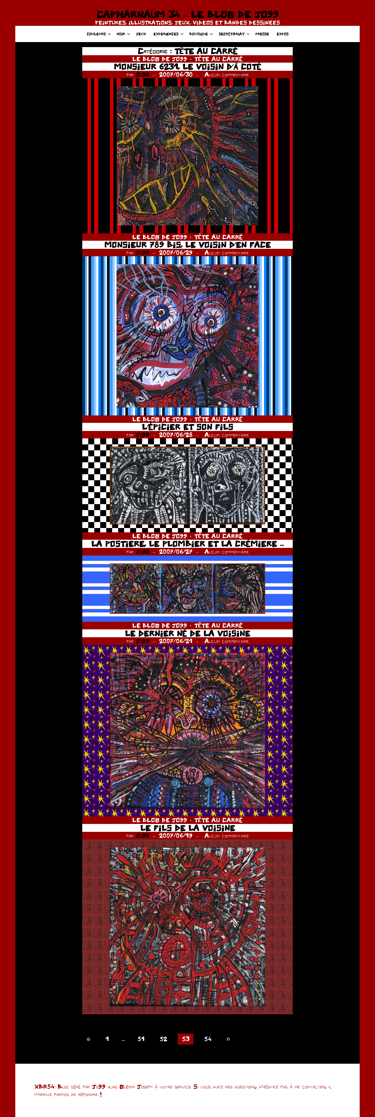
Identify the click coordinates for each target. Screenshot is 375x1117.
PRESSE (262, 34)
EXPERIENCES (169, 34)
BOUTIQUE (201, 34)
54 (207, 1039)
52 (163, 1039)
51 (141, 1039)
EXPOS (282, 34)
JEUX (141, 34)
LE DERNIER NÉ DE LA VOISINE (187, 633)
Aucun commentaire (226, 74)
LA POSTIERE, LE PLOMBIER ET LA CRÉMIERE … (187, 544)
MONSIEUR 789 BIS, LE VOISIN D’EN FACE (187, 245)
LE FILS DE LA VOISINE (187, 828)
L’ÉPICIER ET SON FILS (187, 427)
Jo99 (142, 74)
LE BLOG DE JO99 (159, 59)
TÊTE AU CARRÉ (218, 59)
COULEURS (99, 34)
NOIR (123, 34)
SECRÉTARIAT (234, 34)
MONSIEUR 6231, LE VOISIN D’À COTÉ (187, 66)
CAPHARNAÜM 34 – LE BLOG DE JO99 (187, 14)
